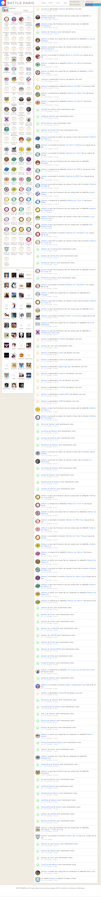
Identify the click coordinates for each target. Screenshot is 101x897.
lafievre (62, 360)
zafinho (44, 489)
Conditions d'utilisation (68, 888)
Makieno (53, 32)
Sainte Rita (54, 256)
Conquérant (46, 26)
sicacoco (62, 373)
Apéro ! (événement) (74, 685)
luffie (43, 786)
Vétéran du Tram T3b (75, 153)
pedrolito (54, 727)
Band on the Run (73, 55)
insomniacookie (47, 742)
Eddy (52, 656)
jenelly (43, 678)
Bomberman (46, 758)
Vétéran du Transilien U (76, 233)
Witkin (52, 614)
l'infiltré (62, 339)
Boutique (81, 888)
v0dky (43, 116)
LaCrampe (45, 468)
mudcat (44, 438)
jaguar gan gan (65, 366)
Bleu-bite (91, 871)
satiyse (44, 779)
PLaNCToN (54, 130)
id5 (42, 123)
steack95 (62, 693)
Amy (60, 380)
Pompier (44, 163)
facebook (89, 4)
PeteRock (45, 445)
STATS (50, 3)
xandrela (44, 431)
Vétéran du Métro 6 (75, 63)
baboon (12, 8)
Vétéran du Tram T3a (75, 536)
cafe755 (53, 635)
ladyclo (53, 851)
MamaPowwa (46, 707)
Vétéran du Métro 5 (75, 101)
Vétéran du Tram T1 (75, 200)
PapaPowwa (46, 482)
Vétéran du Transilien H (76, 285)
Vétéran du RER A (73, 520)
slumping (54, 249)
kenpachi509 (55, 649)
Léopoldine (45, 764)
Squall (44, 475)
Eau (51, 608)
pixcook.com (47, 888)
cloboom (44, 79)
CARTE (43, 3)
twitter (97, 4)
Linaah (44, 663)
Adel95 (53, 814)
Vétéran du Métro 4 (75, 552)
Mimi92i (44, 109)
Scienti (53, 621)
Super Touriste (72, 316)
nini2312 (62, 387)
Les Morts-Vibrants (74, 145)
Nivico (43, 424)
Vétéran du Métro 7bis (76, 93)
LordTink (45, 864)
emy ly (43, 714)
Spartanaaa (55, 844)
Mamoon (44, 278)
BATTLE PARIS (20, 3)
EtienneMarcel (47, 807)
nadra (61, 353)
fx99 (61, 401)
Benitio (44, 821)
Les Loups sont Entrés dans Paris (81, 670)
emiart (52, 749)
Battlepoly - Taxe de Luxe (52, 830)
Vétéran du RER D (74, 169)
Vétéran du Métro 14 (74, 576)
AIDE (65, 3)
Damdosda (45, 793)
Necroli (44, 720)
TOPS (58, 3)
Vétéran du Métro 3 (75, 601)
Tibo (52, 346)
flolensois (45, 700)
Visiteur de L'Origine (74, 836)
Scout (91, 309)
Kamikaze (45, 773)
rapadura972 (64, 394)
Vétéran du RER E (73, 176)
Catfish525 (54, 628)
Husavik (44, 9)
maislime (44, 800)
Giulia (52, 642)
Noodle (44, 263)
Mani (52, 858)
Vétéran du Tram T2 (75, 504)
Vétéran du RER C (74, 86)
